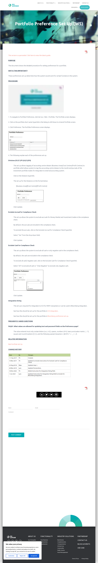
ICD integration (52, 311)
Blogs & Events (84, 544)
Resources (74, 7)
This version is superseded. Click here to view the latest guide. (29, 55)
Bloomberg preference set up (57, 316)
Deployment (44, 544)
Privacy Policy (85, 558)
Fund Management (62, 552)
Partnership (76, 3)
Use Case (81, 548)
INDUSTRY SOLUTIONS (65, 536)
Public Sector (61, 550)
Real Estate (60, 540)
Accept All (34, 555)
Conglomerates (61, 542)
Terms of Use (75, 558)
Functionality (50, 3)
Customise (11, 555)
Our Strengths (32, 540)
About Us (40, 3)
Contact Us (85, 3)
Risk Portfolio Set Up (15, 344)
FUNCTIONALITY (47, 536)
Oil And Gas (60, 546)
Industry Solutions (64, 3)
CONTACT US (82, 540)
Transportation (61, 544)
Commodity (60, 548)
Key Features (44, 540)
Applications (44, 542)
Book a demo (84, 7)
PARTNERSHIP (83, 536)
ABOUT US (32, 536)
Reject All (22, 555)
